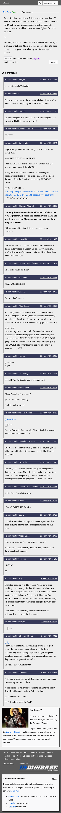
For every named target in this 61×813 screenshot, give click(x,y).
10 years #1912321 (48, 263)
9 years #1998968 (49, 672)
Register (18, 732)
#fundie (15, 12)
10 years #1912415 (48, 388)
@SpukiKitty (10, 419)
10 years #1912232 (48, 111)
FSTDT (6, 3)
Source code (8, 764)
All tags (20, 752)
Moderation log (45, 752)
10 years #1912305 (48, 239)
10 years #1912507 (48, 501)
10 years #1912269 (48, 129)
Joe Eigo (7, 12)
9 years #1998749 (49, 578)
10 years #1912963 (48, 536)
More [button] (53, 62)
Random (6, 756)
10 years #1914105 (48, 559)
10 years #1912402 (48, 373)
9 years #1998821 (49, 636)
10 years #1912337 (48, 277)
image (10, 424)
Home (5, 752)
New (19, 756)
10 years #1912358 (48, 306)
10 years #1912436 (48, 441)
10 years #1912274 (48, 143)
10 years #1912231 (48, 94)
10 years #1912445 (48, 462)
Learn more (15, 791)
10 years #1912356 (48, 292)
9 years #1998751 (49, 622)
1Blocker (12, 803)
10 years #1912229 (48, 79)
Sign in (8, 732)
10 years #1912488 (48, 486)
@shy (7, 642)
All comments (31, 752)
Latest (12, 752)
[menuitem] (50, 3)
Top (13, 756)
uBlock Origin (14, 796)
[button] (40, 3)
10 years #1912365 (48, 356)
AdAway (12, 807)
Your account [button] (49, 3)
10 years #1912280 (48, 206)
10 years (36, 58)
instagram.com (26, 12)
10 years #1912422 (48, 413)
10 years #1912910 (48, 515)
